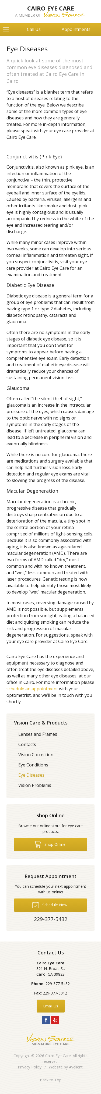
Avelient (76, 1067)
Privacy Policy (29, 1067)
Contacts (27, 744)
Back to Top (50, 1079)
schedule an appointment (32, 689)
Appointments (76, 29)
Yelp (55, 1020)
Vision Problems (34, 785)
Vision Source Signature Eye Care (50, 1039)
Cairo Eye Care (58, 1055)
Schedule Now (49, 904)
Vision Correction (35, 755)
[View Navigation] (8, 29)
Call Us (34, 29)
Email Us (50, 1005)
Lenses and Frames (37, 734)
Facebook (46, 1020)
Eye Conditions (33, 765)
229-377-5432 (58, 983)
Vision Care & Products (41, 722)
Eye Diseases (31, 775)
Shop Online (49, 844)
